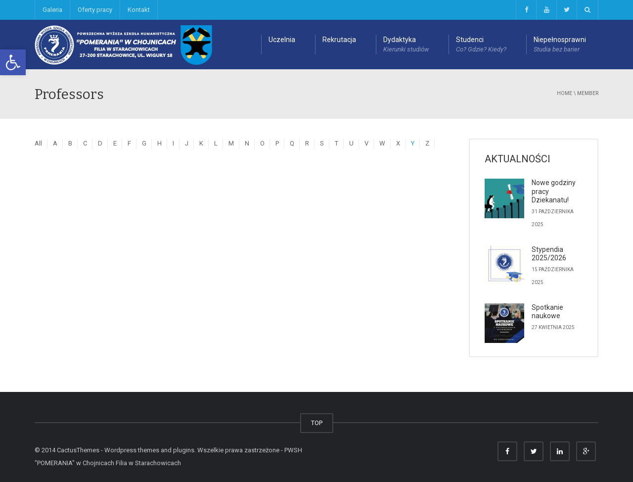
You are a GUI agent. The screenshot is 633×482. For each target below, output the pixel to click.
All (38, 143)
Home (564, 93)
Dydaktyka (406, 45)
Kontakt (139, 9)
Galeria (52, 9)
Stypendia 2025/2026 (549, 253)
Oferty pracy (95, 9)
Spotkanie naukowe (547, 311)
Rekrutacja (339, 40)
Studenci (481, 45)
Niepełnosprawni (560, 45)
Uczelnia (282, 40)
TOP (316, 423)
